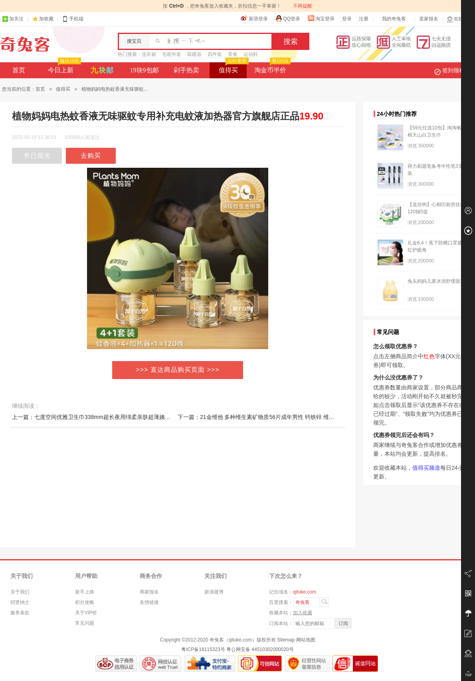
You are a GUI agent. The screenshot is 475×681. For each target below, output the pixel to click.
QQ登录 (287, 18)
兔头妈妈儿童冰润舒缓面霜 (436, 281)
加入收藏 (302, 612)
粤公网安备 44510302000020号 (260, 649)
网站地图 (305, 640)
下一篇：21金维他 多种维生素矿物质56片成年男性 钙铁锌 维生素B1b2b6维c (273, 417)
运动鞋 (250, 54)
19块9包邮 (144, 70)
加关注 (13, 19)
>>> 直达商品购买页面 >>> (178, 369)
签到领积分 (453, 70)
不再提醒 (302, 6)
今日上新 (63, 67)
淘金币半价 (271, 67)
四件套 (215, 54)
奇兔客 (25, 44)
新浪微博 (214, 592)
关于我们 (20, 592)
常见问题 (84, 623)
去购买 (91, 155)
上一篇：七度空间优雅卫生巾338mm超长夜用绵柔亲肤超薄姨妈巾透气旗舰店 (108, 417)
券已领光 (37, 155)
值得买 (233, 67)
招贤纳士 (20, 602)
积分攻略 (84, 602)
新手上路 (84, 592)
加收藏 (46, 19)
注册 (363, 19)
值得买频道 (426, 468)
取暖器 (194, 54)
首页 (18, 70)
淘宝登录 (320, 18)
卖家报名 (428, 19)
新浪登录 (254, 18)
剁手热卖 (186, 70)
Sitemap (286, 640)
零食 (233, 54)
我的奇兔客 (394, 19)
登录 (347, 19)
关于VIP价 (86, 612)
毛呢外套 (171, 54)
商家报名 (149, 592)
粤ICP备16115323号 (203, 649)
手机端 (72, 19)
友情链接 (149, 602)
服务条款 (20, 612)
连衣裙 (149, 54)
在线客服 (460, 19)
